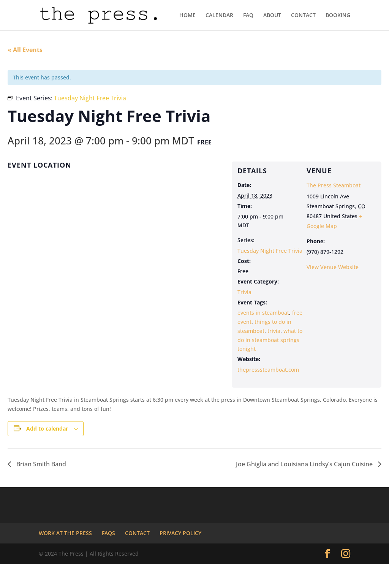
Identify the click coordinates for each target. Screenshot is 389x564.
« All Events (25, 50)
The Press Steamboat (334, 185)
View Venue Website (333, 267)
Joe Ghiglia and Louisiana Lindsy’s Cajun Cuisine (305, 464)
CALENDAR (219, 16)
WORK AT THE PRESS (65, 533)
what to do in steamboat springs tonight (269, 340)
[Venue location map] (115, 232)
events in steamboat (263, 312)
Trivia (244, 292)
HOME (187, 16)
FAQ (248, 16)
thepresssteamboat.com (268, 369)
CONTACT (303, 16)
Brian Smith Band (40, 464)
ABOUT (272, 16)
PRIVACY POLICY (180, 533)
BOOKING (338, 16)
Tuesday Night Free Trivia (269, 250)
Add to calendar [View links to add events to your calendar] (47, 428)
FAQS (108, 533)
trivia (273, 330)
